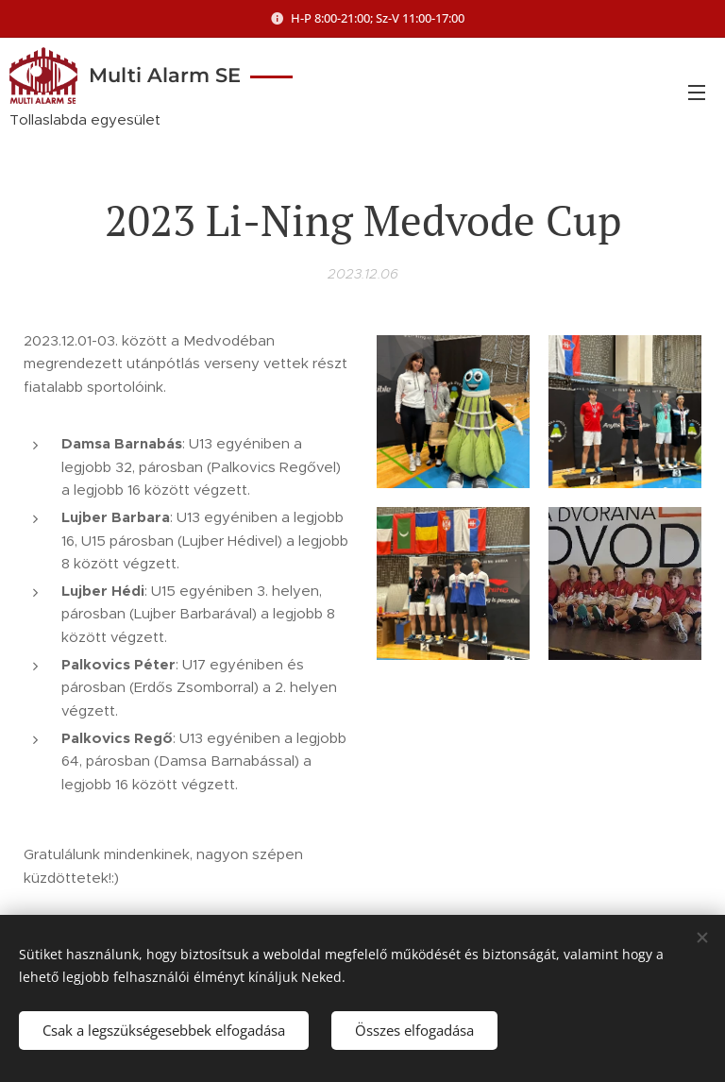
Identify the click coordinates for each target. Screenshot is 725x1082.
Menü (696, 92)
